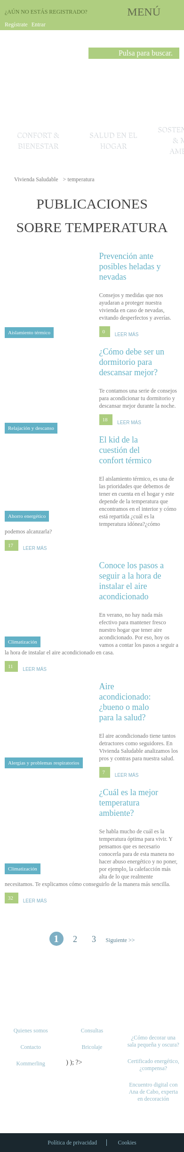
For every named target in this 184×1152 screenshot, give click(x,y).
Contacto (30, 1047)
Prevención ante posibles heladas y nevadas (139, 266)
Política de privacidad (72, 1142)
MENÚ (143, 12)
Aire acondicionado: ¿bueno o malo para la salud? (139, 701)
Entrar (39, 24)
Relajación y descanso (31, 428)
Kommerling (30, 1063)
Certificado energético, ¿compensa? (153, 1064)
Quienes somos (31, 1030)
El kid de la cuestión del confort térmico (139, 450)
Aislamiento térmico (29, 332)
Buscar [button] (95, 55)
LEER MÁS (127, 334)
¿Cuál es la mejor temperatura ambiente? (139, 802)
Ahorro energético (27, 516)
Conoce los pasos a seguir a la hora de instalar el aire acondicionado (139, 580)
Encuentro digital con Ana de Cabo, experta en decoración (153, 1091)
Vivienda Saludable (36, 179)
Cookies (127, 1142)
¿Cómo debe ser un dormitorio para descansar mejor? (139, 361)
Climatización (22, 641)
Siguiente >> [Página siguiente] (120, 940)
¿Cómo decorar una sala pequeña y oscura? (153, 1041)
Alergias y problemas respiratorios (44, 762)
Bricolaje (91, 1047)
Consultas (92, 1030)
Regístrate (16, 24)
